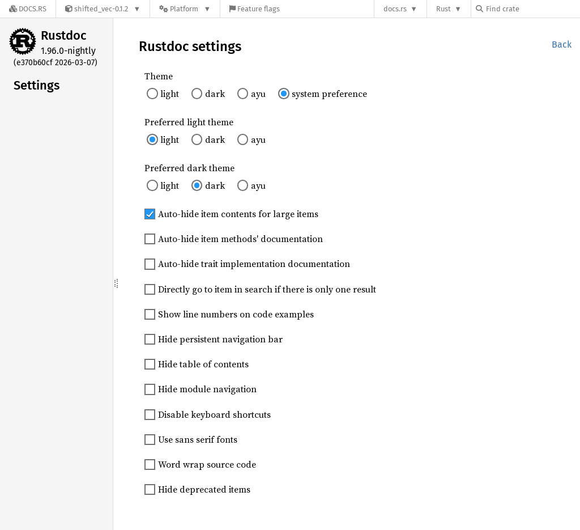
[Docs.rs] (28, 9)
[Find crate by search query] (532, 9)
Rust (443, 9)
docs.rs (395, 9)
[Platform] (185, 9)
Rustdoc (64, 35)
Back (562, 44)
